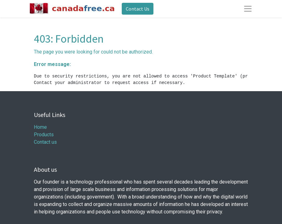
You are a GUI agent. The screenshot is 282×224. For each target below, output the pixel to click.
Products (44, 135)
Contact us (45, 142)
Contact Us (137, 9)
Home (40, 127)
